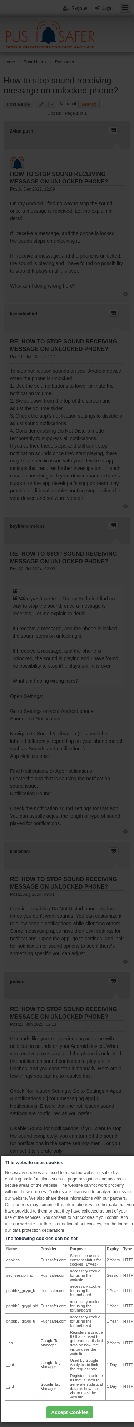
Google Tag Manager (50, 1343)
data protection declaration (37, 1230)
